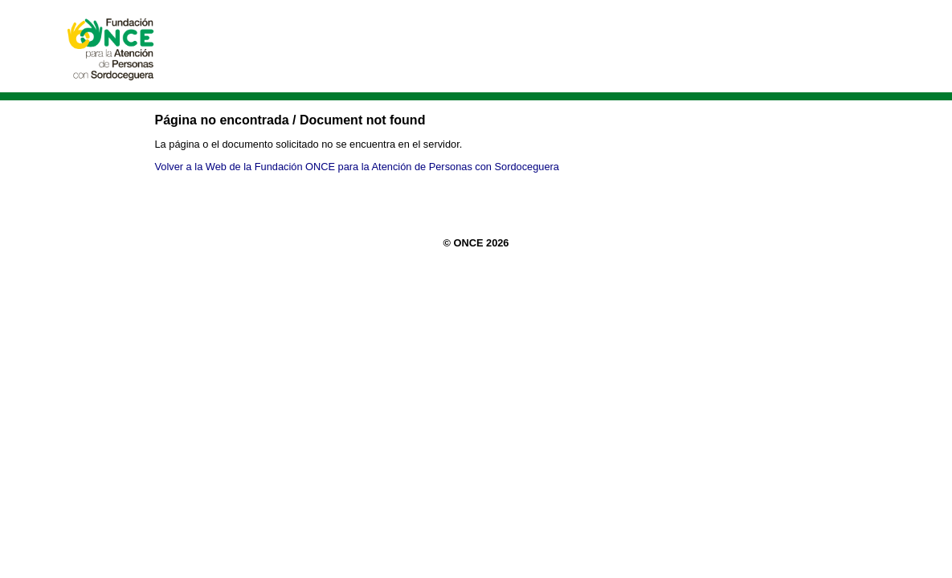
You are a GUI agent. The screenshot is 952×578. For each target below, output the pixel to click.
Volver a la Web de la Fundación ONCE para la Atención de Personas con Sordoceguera (357, 167)
